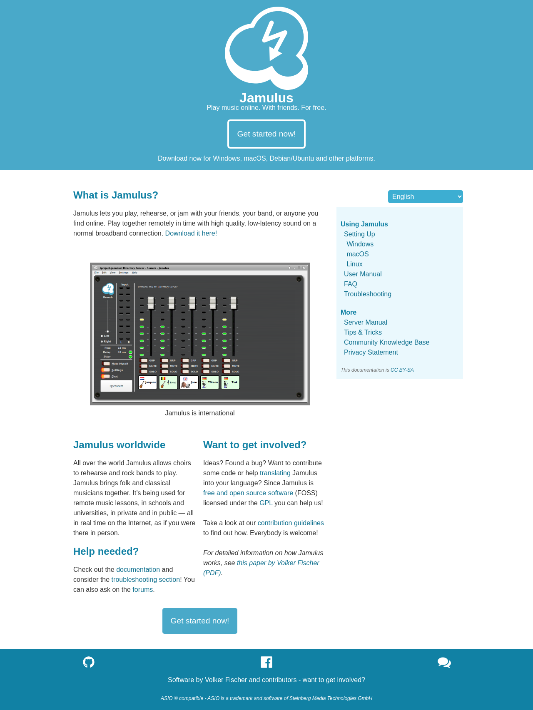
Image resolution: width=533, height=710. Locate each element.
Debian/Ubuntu (292, 158)
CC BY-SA (402, 370)
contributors (279, 679)
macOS (255, 158)
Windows (226, 158)
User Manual (363, 274)
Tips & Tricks (363, 332)
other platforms (351, 158)
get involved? (345, 679)
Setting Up (359, 234)
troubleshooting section (146, 579)
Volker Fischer (226, 679)
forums (142, 589)
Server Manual (365, 322)
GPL (265, 502)
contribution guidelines (291, 522)
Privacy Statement (371, 352)
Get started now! (266, 133)
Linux (354, 264)
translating (275, 473)
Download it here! (191, 233)
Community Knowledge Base (386, 342)
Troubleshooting (367, 294)
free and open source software (248, 493)
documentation (138, 569)
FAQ (350, 284)
